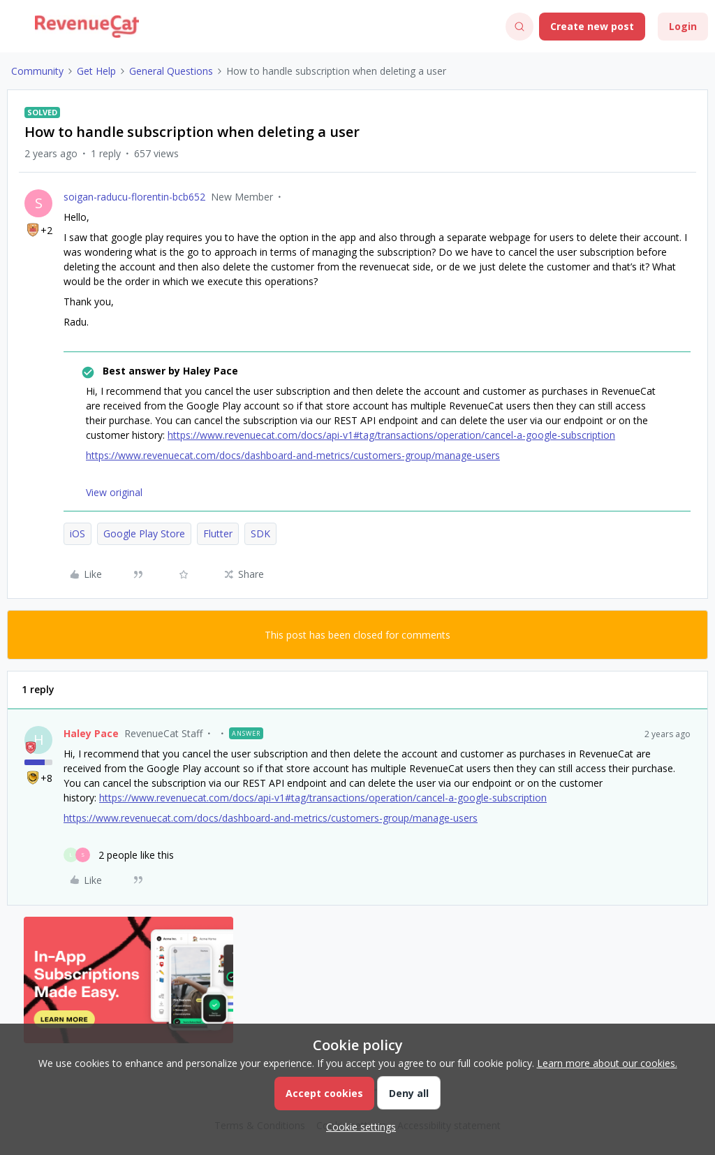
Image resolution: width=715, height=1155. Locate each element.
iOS (77, 533)
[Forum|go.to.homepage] (87, 26)
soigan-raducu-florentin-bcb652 (134, 196)
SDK (260, 533)
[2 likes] (119, 855)
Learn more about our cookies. (607, 1063)
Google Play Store (144, 533)
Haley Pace (91, 733)
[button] (15, 29)
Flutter (218, 533)
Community (37, 71)
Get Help (96, 71)
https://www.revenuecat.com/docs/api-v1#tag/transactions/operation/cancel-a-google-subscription (391, 435)
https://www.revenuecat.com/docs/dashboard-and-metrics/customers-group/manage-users (293, 455)
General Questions (171, 71)
